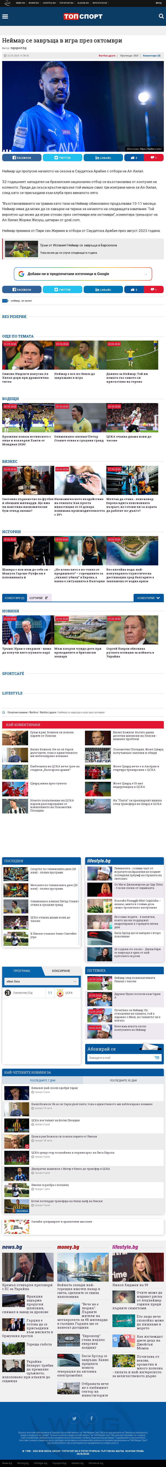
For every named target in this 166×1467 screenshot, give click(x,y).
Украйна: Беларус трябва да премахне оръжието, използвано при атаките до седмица (27, 1371)
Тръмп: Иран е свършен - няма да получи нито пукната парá (26, 650)
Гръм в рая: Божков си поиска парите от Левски (51, 734)
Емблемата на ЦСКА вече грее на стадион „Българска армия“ (55, 768)
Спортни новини (66, 3)
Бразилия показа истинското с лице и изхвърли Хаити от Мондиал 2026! (26, 440)
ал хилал (26, 300)
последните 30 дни (123, 1080)
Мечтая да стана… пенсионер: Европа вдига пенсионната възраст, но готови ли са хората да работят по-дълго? (131, 505)
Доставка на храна (83, 3)
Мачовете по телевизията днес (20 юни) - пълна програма (54, 886)
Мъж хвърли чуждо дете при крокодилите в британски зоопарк (77, 652)
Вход (159, 3)
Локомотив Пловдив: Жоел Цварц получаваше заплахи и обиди (138, 751)
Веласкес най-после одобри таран (54, 1088)
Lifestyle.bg (40, 1463)
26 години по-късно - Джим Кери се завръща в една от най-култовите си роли (137, 952)
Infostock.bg (96, 1463)
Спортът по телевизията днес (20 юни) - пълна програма (53, 870)
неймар (15, 300)
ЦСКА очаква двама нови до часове (128, 438)
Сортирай (38, 598)
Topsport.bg (59, 1463)
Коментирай (146, 598)
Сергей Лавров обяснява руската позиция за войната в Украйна (130, 652)
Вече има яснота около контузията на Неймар (130, 1027)
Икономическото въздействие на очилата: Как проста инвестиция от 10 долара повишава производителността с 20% (79, 506)
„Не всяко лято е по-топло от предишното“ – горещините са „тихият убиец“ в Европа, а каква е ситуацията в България (79, 575)
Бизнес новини (33, 3)
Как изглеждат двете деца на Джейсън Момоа (150, 1342)
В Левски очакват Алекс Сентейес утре (53, 935)
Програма (22, 971)
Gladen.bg (77, 1463)
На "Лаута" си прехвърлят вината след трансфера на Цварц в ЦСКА (137, 802)
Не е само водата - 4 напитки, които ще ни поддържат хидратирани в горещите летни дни (136, 922)
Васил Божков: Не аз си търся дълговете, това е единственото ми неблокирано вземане (54, 753)
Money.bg (23, 1463)
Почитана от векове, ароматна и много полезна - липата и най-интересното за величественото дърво (137, 1366)
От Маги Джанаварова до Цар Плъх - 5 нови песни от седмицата (138, 886)
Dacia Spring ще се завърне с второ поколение (137, 934)
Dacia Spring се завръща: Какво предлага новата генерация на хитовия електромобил (83, 1365)
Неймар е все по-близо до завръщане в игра (74, 376)
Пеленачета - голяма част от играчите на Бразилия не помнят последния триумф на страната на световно (138, 873)
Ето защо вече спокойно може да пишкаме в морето (150, 1322)
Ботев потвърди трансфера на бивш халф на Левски (67, 1201)
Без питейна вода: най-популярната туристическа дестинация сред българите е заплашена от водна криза (130, 575)
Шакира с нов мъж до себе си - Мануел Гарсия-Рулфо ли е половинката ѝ (26, 573)
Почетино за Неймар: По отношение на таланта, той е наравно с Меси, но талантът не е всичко (137, 1015)
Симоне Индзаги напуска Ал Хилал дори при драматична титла (25, 377)
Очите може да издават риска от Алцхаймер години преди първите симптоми (137, 1300)
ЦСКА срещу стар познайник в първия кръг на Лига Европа (72, 1152)
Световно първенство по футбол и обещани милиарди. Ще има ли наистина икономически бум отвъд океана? (28, 505)
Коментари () (151, 55)
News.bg (7, 1463)
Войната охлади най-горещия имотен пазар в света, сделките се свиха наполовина (78, 1291)
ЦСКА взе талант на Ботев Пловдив (55, 1120)
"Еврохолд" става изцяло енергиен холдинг (93, 1341)
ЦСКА (64, 993)
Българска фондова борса (100, 3)
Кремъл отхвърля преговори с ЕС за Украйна (27, 1287)
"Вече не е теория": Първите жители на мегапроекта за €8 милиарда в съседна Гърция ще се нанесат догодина (82, 1315)
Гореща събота (39, 1344)
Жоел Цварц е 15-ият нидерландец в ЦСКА (129, 785)
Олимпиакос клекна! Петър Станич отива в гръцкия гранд (79, 438)
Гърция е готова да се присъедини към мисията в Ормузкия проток (27, 1328)
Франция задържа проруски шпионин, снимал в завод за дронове (25, 1304)
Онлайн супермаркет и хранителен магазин (61, 1221)
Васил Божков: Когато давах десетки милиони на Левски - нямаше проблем (135, 736)
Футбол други (107, 55)
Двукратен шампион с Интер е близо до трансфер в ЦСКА (70, 1168)
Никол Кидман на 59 (130, 1285)
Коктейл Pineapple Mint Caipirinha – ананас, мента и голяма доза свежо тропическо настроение (137, 904)
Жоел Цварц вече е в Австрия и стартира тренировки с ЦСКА (136, 768)
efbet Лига (13, 981)
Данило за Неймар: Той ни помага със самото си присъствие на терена (127, 377)
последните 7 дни (42, 1080)
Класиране (61, 971)
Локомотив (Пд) (18, 993)
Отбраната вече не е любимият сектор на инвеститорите (95, 1389)
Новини (21, 3)
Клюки (49, 3)
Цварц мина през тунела (48, 783)
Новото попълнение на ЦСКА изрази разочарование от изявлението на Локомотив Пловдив (52, 805)
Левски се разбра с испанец (50, 1185)
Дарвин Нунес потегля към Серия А (137, 995)
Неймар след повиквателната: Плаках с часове (134, 979)
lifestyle (98, 861)
